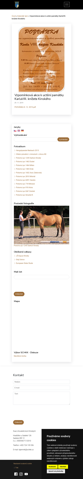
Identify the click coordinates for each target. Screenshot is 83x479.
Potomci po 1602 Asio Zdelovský (29, 173)
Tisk (16, 468)
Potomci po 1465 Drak (24, 169)
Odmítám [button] (63, 467)
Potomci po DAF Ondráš (25, 191)
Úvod (14, 16)
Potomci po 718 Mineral (25, 184)
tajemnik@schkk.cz (26, 450)
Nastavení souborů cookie (23, 464)
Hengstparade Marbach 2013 (27, 150)
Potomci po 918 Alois (24, 187)
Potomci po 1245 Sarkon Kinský (28, 158)
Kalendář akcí (22, 16)
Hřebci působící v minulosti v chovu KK (31, 154)
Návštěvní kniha (20, 356)
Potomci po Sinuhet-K (24, 195)
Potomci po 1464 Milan (25, 165)
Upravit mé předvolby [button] (56, 471)
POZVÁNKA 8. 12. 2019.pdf (25, 107)
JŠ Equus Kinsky (22, 256)
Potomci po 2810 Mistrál (25, 176)
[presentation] (30, 285)
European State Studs (24, 263)
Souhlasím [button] (52, 467)
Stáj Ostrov (20, 260)
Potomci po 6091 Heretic (25, 180)
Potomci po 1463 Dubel (25, 162)
